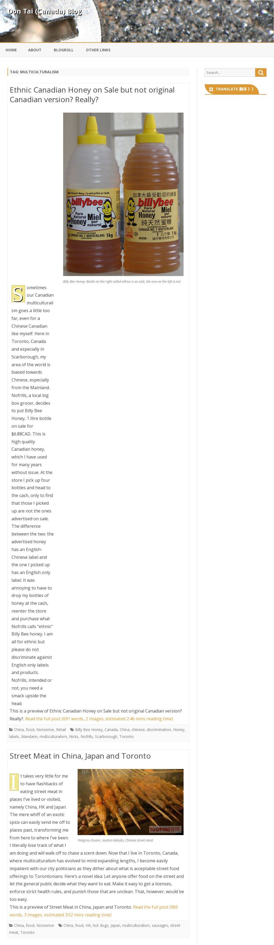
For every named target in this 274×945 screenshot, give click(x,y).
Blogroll (64, 49)
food (30, 729)
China (19, 729)
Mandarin (29, 736)
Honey (178, 729)
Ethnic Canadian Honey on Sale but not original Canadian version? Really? (92, 94)
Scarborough (106, 736)
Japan (115, 925)
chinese (138, 729)
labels (14, 736)
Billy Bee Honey (88, 729)
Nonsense (45, 729)
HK (88, 925)
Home (11, 49)
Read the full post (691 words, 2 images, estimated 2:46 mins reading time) (99, 719)
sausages (160, 925)
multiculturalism (53, 736)
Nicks (73, 736)
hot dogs (100, 925)
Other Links (98, 49)
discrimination (159, 729)
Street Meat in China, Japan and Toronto (80, 756)
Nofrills (87, 736)
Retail (61, 729)
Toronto (126, 736)
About (34, 49)
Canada (111, 729)
